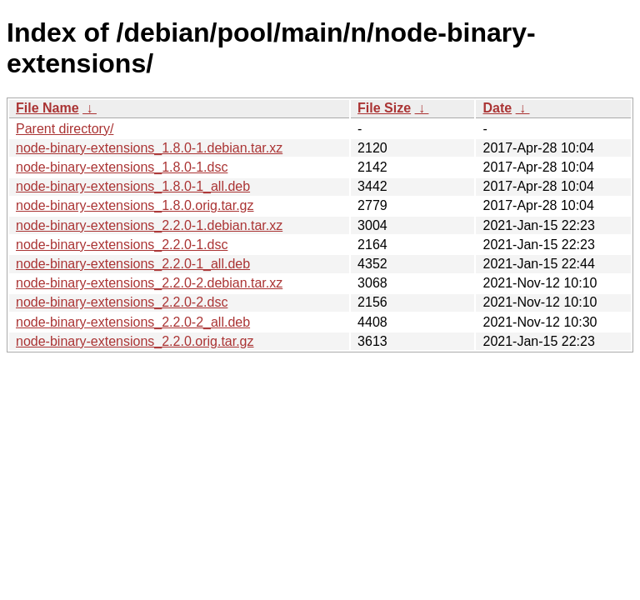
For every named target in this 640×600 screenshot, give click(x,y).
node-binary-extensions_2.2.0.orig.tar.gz (135, 341)
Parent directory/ (64, 129)
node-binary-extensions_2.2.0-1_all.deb (133, 264)
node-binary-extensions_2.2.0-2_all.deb (133, 322)
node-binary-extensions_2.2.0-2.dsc (122, 302)
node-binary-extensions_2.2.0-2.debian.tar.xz (149, 283)
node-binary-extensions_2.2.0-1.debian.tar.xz (149, 225)
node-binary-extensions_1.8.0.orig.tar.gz (135, 205)
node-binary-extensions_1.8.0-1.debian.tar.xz (149, 148)
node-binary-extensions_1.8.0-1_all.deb (133, 186)
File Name (47, 108)
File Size (384, 108)
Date (497, 108)
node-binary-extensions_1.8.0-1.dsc (122, 167)
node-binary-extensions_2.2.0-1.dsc (122, 245)
